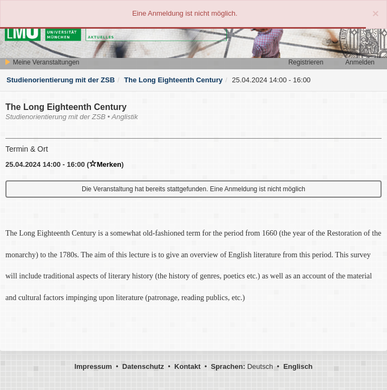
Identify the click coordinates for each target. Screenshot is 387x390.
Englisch (297, 366)
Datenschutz (143, 366)
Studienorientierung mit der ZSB (60, 80)
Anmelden (360, 62)
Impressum (92, 366)
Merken (105, 164)
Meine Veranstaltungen (41, 62)
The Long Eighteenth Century (173, 80)
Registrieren (306, 62)
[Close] (375, 13)
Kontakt (187, 366)
